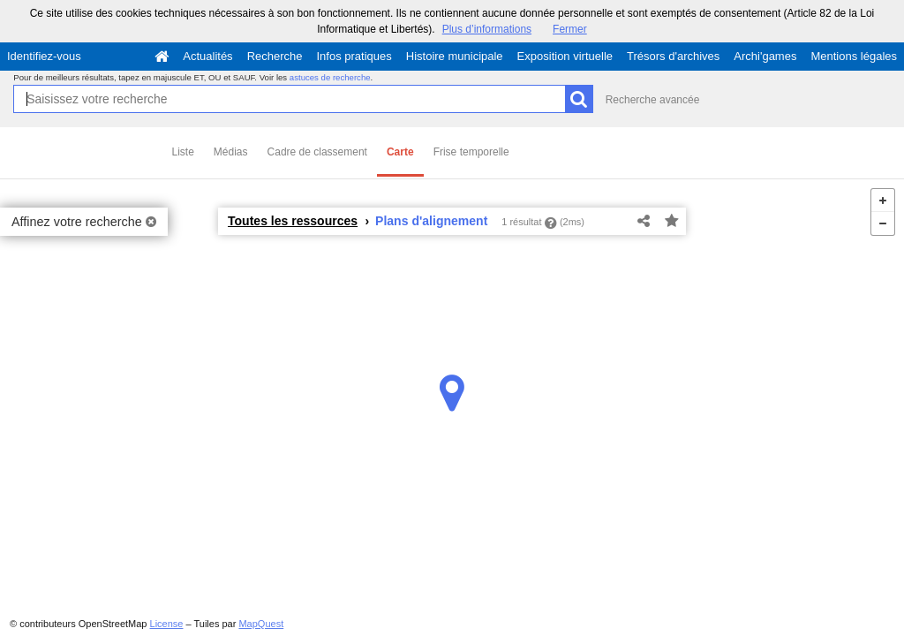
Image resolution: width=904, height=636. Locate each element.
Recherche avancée (653, 100)
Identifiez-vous (44, 56)
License (167, 623)
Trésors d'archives (673, 56)
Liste (183, 152)
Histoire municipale (454, 56)
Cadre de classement (317, 152)
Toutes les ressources (293, 221)
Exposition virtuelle (565, 56)
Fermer (570, 29)
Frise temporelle (471, 152)
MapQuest (260, 623)
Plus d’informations (486, 29)
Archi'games (765, 56)
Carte (400, 152)
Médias (231, 152)
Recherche (275, 56)
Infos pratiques (354, 56)
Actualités (207, 56)
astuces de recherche (330, 77)
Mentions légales (853, 56)
